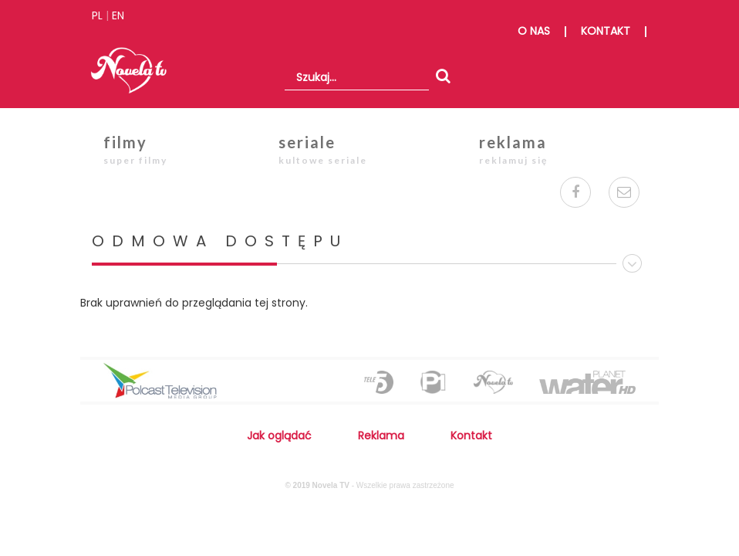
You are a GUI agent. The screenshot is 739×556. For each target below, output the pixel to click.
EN (118, 15)
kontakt (605, 31)
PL (97, 15)
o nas (534, 31)
